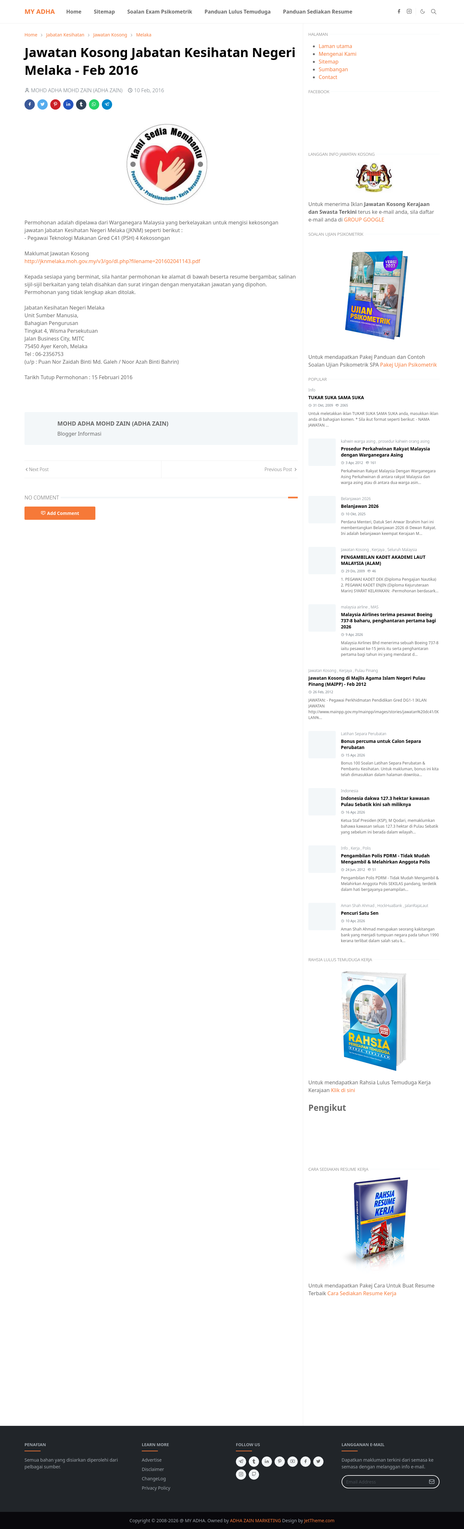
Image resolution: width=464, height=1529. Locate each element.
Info (311, 390)
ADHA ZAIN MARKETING (255, 1520)
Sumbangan (333, 69)
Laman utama (335, 46)
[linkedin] (267, 1461)
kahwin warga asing (358, 441)
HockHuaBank (390, 905)
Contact (328, 77)
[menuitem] (74, 11)
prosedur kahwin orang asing (404, 441)
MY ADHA (39, 11)
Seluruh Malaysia (402, 549)
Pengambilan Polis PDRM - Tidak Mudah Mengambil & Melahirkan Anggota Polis (385, 859)
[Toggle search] (434, 11)
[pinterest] (280, 1461)
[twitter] (318, 1461)
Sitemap (329, 61)
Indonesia (349, 791)
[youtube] (292, 1461)
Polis (366, 848)
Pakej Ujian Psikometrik (408, 364)
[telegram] (241, 1461)
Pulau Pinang (366, 670)
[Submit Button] (432, 1482)
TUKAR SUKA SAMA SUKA (336, 397)
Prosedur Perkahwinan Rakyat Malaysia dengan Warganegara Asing (385, 452)
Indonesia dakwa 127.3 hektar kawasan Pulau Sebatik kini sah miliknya (385, 801)
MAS (374, 607)
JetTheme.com (319, 1520)
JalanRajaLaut (416, 905)
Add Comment (60, 513)
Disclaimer (153, 1469)
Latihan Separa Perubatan (363, 733)
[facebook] (399, 11)
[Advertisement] (374, 1357)
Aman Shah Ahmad (358, 905)
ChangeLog (154, 1478)
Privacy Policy (156, 1488)
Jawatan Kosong (355, 549)
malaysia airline (355, 607)
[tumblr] (254, 1461)
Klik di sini (343, 1090)
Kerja (356, 848)
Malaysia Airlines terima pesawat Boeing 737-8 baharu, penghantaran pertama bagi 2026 (388, 620)
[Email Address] (383, 1482)
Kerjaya (379, 549)
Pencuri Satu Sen (360, 913)
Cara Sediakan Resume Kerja (361, 1293)
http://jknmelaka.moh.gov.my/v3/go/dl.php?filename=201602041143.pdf (112, 261)
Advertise (152, 1460)
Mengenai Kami (337, 53)
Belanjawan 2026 (356, 498)
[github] (254, 1474)
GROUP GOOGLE (364, 219)
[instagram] (409, 11)
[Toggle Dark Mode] (422, 11)
